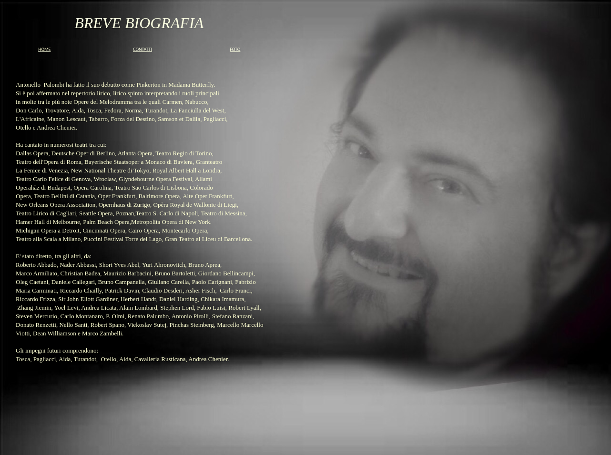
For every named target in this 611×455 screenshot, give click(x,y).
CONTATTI (142, 49)
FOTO (235, 49)
